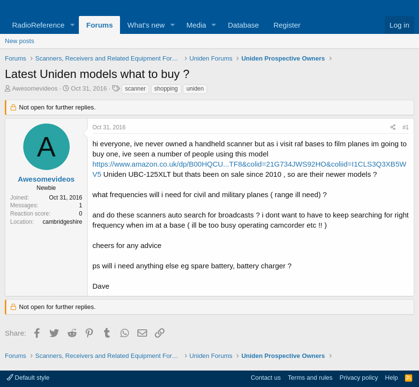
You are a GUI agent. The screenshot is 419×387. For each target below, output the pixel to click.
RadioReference (38, 25)
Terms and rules (310, 377)
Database (243, 25)
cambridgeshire (62, 221)
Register (286, 25)
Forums (99, 25)
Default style (28, 377)
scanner (135, 88)
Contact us (266, 377)
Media (196, 25)
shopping (166, 88)
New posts (19, 41)
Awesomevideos (35, 88)
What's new (146, 25)
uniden (195, 88)
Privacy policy (359, 377)
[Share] (393, 127)
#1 (406, 127)
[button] (72, 25)
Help (391, 377)
